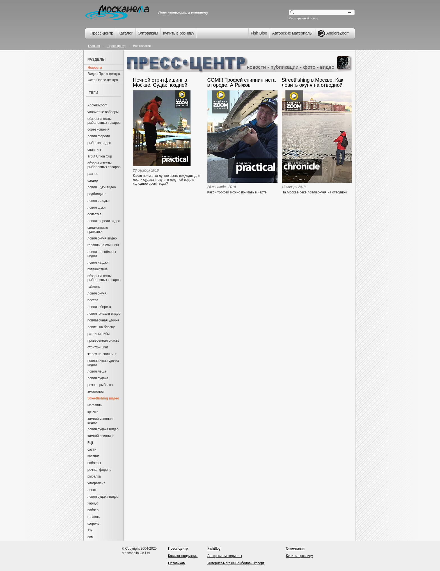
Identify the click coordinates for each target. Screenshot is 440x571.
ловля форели (99, 136)
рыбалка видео (99, 143)
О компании (295, 549)
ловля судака (98, 378)
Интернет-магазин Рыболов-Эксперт (235, 563)
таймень (94, 287)
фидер (93, 180)
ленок (92, 490)
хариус (93, 503)
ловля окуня (97, 293)
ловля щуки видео (102, 187)
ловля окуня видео (102, 238)
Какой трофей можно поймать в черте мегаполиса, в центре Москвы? (237, 194)
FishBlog (214, 549)
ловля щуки (97, 207)
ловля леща (97, 371)
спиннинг (95, 150)
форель (94, 524)
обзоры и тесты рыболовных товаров (104, 121)
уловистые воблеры (103, 112)
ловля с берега (99, 307)
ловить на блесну (101, 327)
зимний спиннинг (101, 436)
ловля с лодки (99, 201)
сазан (92, 449)
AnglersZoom (97, 105)
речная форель (99, 470)
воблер (93, 510)
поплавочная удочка (103, 320)
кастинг (93, 456)
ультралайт (96, 483)
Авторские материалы (292, 33)
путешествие (98, 269)
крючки (93, 412)
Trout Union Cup (100, 156)
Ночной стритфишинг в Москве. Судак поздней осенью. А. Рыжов (160, 82)
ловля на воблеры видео (102, 254)
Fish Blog (259, 33)
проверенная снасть (103, 340)
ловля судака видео (103, 429)
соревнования (99, 129)
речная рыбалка (100, 385)
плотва (93, 300)
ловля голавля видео (104, 314)
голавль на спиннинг (104, 245)
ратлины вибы (99, 334)
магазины (95, 405)
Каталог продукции (183, 556)
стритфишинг (98, 347)
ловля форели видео (104, 221)
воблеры (94, 463)
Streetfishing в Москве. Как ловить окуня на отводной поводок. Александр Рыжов (314, 82)
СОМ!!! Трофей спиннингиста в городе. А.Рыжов (241, 82)
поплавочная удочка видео (103, 363)
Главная (94, 45)
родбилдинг (97, 194)
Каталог (125, 33)
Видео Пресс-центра (104, 74)
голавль (94, 517)
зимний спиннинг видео (101, 420)
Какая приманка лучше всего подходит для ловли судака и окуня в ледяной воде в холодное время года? (166, 180)
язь (90, 530)
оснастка (95, 214)
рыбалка (94, 476)
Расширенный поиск (303, 18)
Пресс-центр (101, 33)
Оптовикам (148, 33)
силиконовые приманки (98, 230)
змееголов (96, 392)
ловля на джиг (99, 262)
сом (90, 537)
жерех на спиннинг (102, 354)
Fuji (90, 443)
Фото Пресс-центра (103, 80)
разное (93, 174)
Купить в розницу (178, 33)
